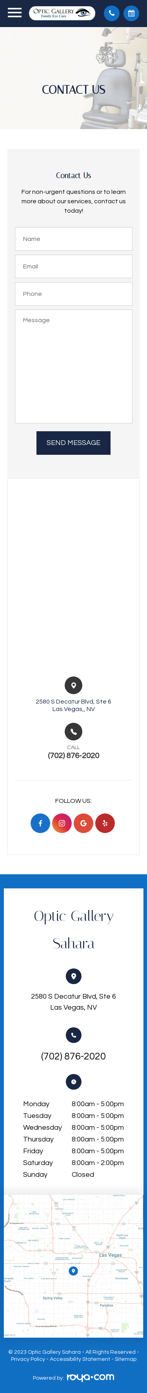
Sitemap (125, 1359)
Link (73, 1266)
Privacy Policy (28, 1359)
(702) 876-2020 (73, 1056)
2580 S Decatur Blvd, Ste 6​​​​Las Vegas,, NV (73, 705)
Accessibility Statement (80, 1359)
